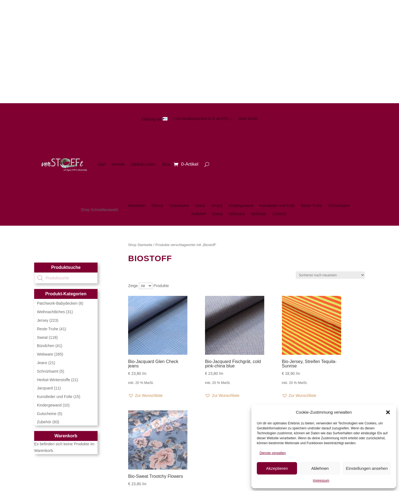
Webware (237, 214)
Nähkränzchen (143, 164)
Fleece (157, 206)
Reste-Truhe (311, 206)
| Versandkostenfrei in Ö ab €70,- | (203, 119)
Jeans (200, 206)
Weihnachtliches (51, 312)
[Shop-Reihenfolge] (330, 275)
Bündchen (136, 206)
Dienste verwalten (273, 453)
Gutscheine (179, 206)
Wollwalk (258, 214)
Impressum (321, 480)
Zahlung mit (154, 119)
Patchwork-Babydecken (57, 303)
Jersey (216, 206)
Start (101, 164)
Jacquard (45, 388)
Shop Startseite (140, 245)
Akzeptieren (277, 468)
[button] (388, 412)
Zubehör (279, 214)
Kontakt (118, 164)
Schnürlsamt (339, 206)
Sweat (217, 214)
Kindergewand (241, 206)
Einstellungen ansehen (367, 468)
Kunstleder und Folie (277, 206)
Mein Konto (248, 119)
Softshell (198, 214)
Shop (166, 164)
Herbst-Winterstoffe (53, 380)
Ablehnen (319, 468)
